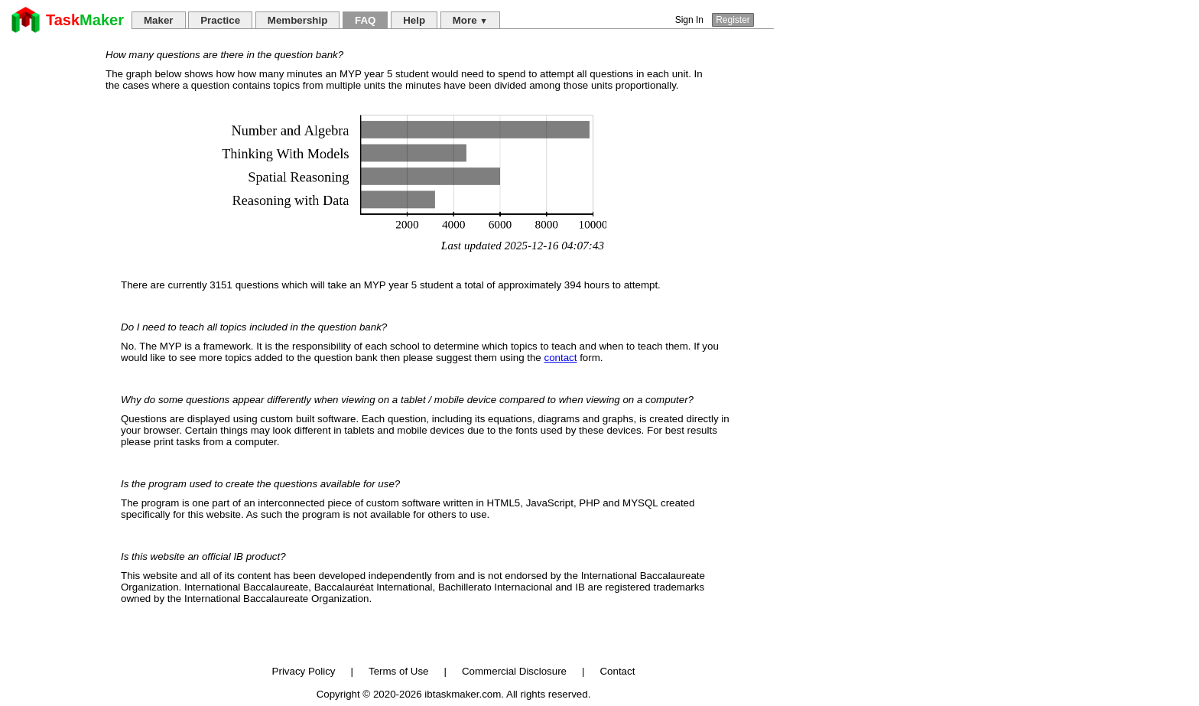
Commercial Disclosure (514, 671)
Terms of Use (399, 671)
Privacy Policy (304, 671)
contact (560, 357)
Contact (617, 671)
